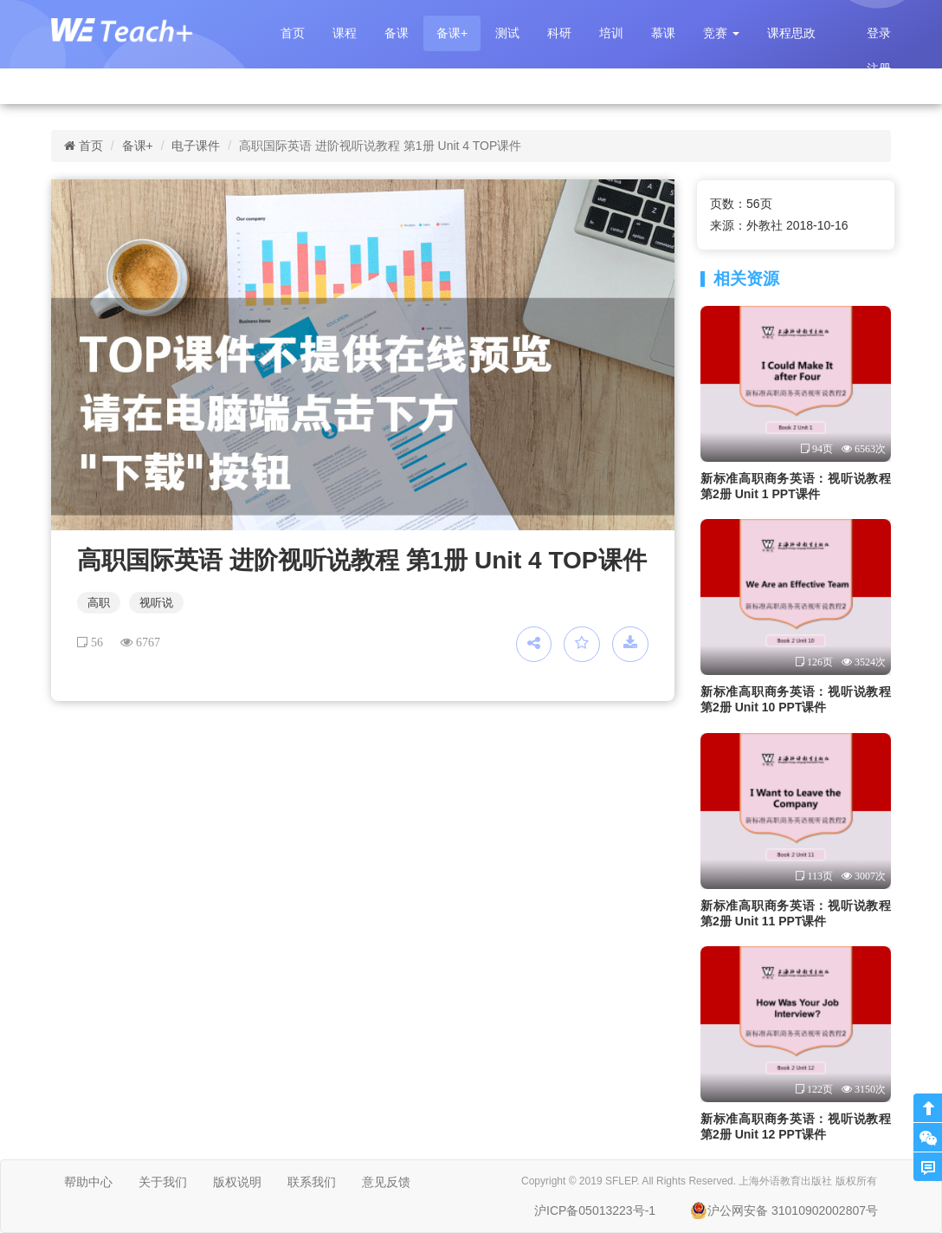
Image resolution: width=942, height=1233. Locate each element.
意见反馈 (386, 1182)
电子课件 (195, 146)
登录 (879, 33)
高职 (98, 602)
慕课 (663, 33)
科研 (559, 33)
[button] (721, 33)
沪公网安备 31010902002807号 (784, 1210)
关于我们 (163, 1182)
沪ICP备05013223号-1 (594, 1210)
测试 (507, 33)
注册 (879, 68)
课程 (344, 33)
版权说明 (237, 1182)
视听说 (156, 602)
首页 (293, 33)
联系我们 (311, 1182)
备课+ (452, 33)
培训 (611, 33)
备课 (396, 33)
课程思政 (791, 33)
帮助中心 (88, 1182)
